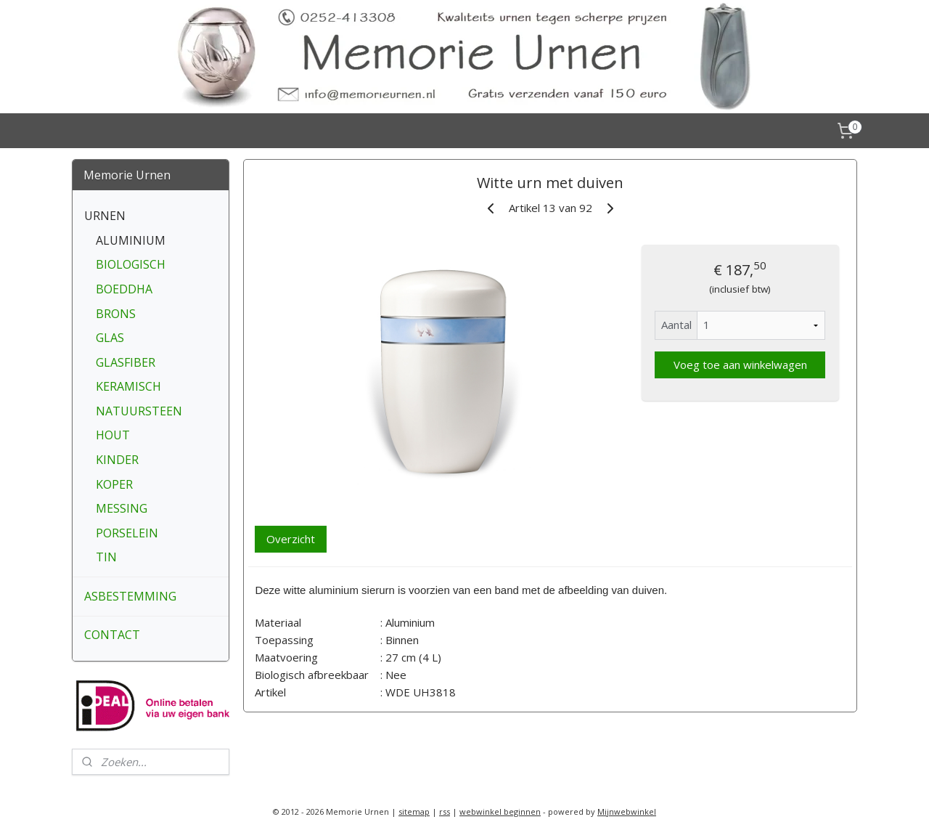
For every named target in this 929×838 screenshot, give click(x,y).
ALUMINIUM (130, 240)
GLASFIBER (125, 362)
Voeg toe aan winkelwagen (739, 364)
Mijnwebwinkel (626, 811)
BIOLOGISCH (130, 264)
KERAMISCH (128, 386)
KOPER (114, 484)
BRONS (116, 314)
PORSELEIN (127, 533)
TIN (106, 557)
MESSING (121, 508)
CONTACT (112, 635)
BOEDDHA (124, 289)
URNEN (105, 216)
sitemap (414, 811)
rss (444, 811)
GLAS (110, 338)
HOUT (113, 435)
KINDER (117, 460)
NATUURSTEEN (139, 411)
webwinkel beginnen (500, 811)
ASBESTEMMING (130, 596)
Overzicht (290, 539)
